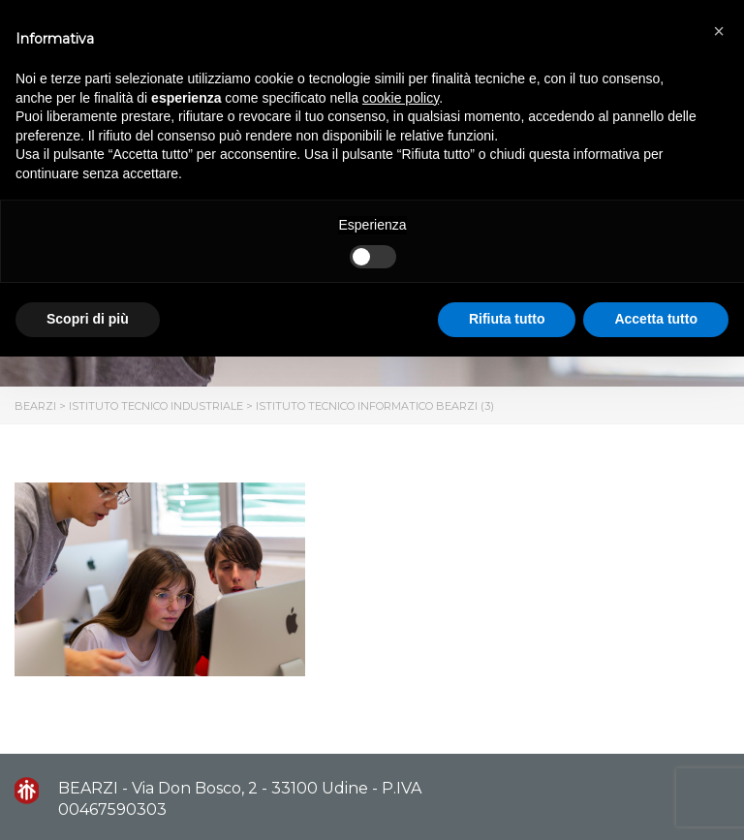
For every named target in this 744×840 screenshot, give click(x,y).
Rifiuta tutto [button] (507, 319)
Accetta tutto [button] (656, 319)
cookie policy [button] (400, 98)
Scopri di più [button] (87, 319)
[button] (718, 31)
